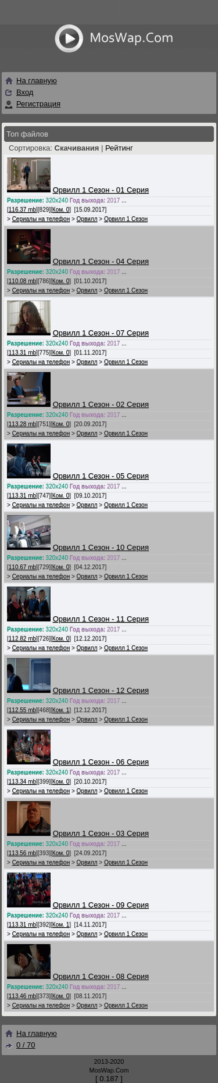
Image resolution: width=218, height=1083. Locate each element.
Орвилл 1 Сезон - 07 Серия (101, 332)
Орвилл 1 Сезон (126, 219)
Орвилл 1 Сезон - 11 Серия (101, 618)
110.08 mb (22, 281)
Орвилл (87, 219)
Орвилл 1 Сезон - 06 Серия (101, 761)
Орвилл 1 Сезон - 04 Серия (101, 261)
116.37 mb (22, 209)
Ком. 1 (60, 710)
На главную (30, 80)
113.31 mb (22, 352)
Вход (24, 92)
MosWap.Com (108, 1070)
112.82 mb (22, 638)
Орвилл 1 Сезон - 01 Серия (101, 189)
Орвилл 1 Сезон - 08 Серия (101, 976)
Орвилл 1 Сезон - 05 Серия (101, 475)
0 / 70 (19, 1045)
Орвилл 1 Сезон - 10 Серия (101, 547)
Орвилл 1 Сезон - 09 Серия (101, 904)
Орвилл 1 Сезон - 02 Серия (101, 404)
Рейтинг (119, 148)
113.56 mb (22, 853)
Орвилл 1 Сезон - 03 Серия (101, 833)
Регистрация (38, 103)
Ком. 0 (60, 209)
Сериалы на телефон (41, 219)
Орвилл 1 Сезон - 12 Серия (101, 690)
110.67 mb (22, 567)
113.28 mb (22, 424)
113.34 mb (22, 781)
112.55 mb (22, 710)
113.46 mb (22, 996)
